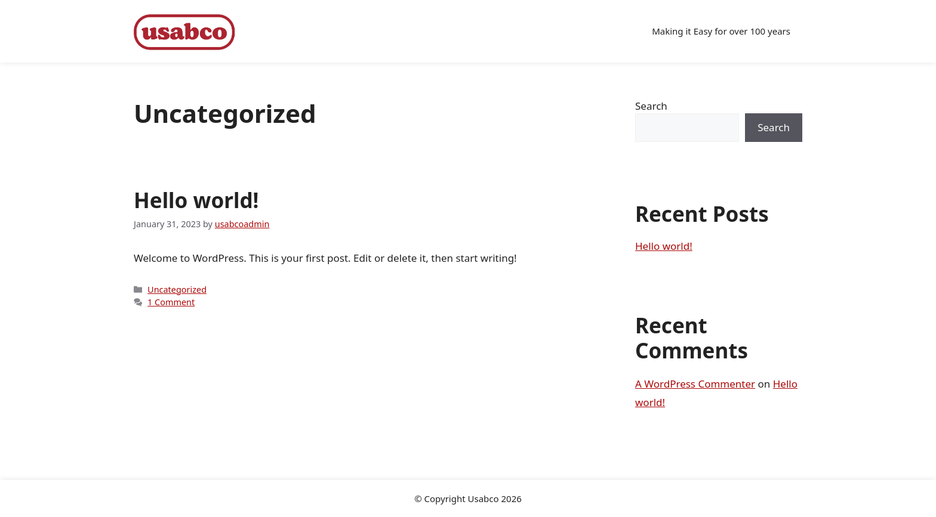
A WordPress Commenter (695, 384)
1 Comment (171, 302)
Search (651, 106)
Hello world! (196, 200)
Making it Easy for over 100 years (721, 31)
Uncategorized (177, 289)
